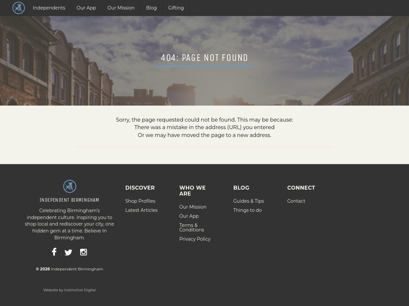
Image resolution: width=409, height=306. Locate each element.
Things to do (247, 208)
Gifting (176, 8)
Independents (49, 8)
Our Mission (120, 8)
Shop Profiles (140, 198)
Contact (296, 198)
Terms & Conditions (191, 225)
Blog (151, 8)
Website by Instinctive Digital (69, 287)
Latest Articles (141, 208)
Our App (86, 8)
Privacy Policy (194, 236)
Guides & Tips (248, 198)
